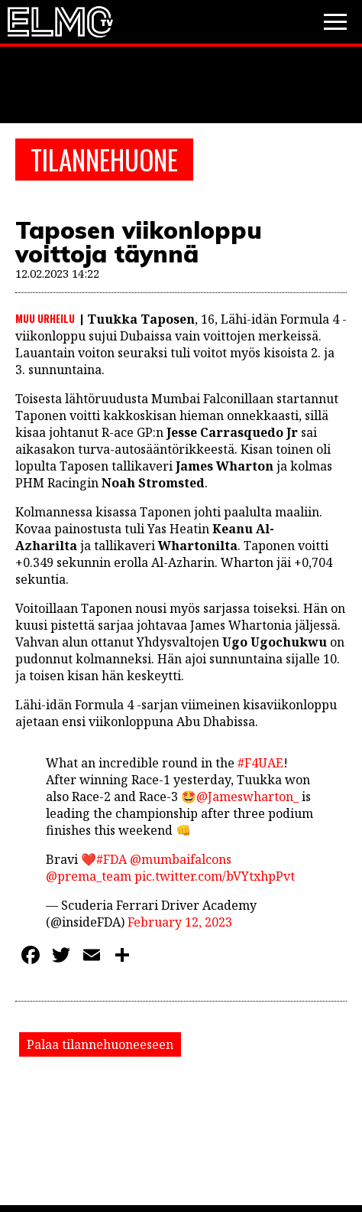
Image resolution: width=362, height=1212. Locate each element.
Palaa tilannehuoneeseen (100, 1044)
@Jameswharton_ (247, 796)
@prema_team (88, 876)
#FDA (111, 859)
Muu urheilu (45, 318)
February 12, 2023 (180, 922)
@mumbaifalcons (180, 859)
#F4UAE (260, 762)
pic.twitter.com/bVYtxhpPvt (214, 876)
